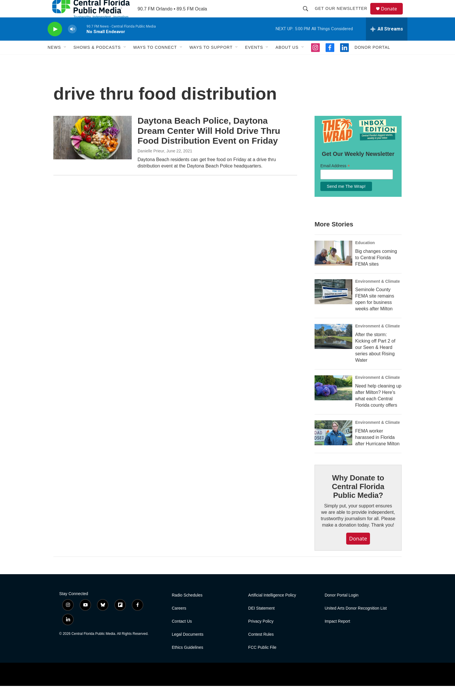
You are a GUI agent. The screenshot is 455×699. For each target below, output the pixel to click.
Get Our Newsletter (343, 15)
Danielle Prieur (151, 164)
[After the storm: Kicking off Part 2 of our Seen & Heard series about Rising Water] (333, 349)
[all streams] (386, 42)
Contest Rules (261, 647)
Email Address (335, 179)
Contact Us (182, 634)
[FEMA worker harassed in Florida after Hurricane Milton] (333, 445)
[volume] (72, 42)
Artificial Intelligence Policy (272, 608)
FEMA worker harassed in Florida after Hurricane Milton (377, 450)
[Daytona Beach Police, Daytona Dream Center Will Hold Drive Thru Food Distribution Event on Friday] (92, 150)
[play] (54, 42)
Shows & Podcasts (97, 60)
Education (365, 255)
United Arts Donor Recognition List (356, 621)
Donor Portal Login (342, 608)
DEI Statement (261, 621)
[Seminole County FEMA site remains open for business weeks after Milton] (333, 304)
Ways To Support (211, 60)
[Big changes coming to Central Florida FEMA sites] (333, 266)
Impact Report (337, 634)
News (54, 60)
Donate (393, 15)
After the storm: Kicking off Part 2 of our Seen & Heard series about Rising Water (375, 360)
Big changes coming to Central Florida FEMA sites (376, 271)
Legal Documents (187, 647)
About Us (286, 60)
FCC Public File (262, 660)
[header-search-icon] (308, 15)
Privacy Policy (260, 634)
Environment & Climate (377, 294)
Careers (179, 621)
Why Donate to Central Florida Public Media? (358, 500)
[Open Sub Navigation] (65, 60)
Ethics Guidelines (187, 660)
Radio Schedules (187, 608)
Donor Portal (372, 60)
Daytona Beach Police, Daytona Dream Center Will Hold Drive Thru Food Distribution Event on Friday (209, 144)
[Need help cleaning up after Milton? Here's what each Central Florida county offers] (333, 400)
